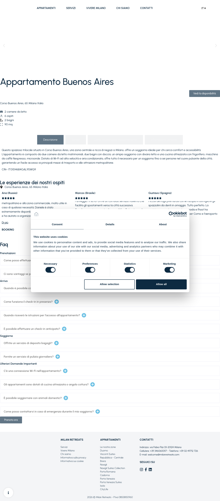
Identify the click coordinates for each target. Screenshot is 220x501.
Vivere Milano (96, 8)
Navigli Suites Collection (112, 468)
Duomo (104, 450)
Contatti (146, 8)
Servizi (71, 8)
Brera (103, 461)
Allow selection (109, 284)
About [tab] (163, 224)
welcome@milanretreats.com (163, 454)
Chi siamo (123, 8)
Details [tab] (110, 224)
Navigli (103, 464)
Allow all (161, 284)
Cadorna (105, 475)
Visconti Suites (107, 454)
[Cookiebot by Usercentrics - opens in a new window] (171, 214)
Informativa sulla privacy (73, 457)
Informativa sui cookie (71, 461)
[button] (4, 45)
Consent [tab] (57, 224)
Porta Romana (107, 471)
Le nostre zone (108, 447)
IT (203, 8)
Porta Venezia (107, 478)
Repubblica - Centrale (111, 457)
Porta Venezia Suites (111, 482)
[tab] (50, 139)
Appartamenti (46, 8)
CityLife (104, 489)
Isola (102, 485)
